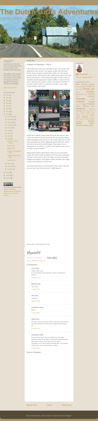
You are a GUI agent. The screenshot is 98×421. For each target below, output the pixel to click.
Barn (78, 84)
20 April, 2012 (35, 328)
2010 (7, 175)
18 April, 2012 (35, 277)
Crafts (89, 86)
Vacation (91, 119)
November (11, 119)
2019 (7, 103)
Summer (85, 117)
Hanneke (80, 98)
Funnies (90, 91)
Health (92, 99)
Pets (84, 111)
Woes (86, 125)
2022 (7, 95)
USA (87, 119)
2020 (7, 100)
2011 (7, 172)
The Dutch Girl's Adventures (49, 12)
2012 (7, 114)
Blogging (91, 84)
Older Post (66, 405)
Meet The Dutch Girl (10, 87)
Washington (79, 121)
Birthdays (34, 260)
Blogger (69, 415)
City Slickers (11, 145)
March (10, 163)
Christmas (83, 86)
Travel (81, 119)
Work (91, 125)
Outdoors (80, 108)
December (11, 116)
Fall (81, 89)
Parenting (79, 111)
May (9, 136)
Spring (78, 117)
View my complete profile (84, 77)
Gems (85, 94)
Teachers (92, 117)
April (9, 139)
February (11, 166)
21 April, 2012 (35, 348)
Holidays (80, 101)
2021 (7, 97)
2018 (7, 106)
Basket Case (11, 148)
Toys (77, 119)
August (10, 127)
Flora (77, 92)
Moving (86, 106)
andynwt (55, 415)
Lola (44, 260)
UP (84, 119)
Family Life (88, 89)
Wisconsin (80, 125)
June (9, 133)
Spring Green (11, 160)
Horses (78, 104)
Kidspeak (90, 104)
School (78, 115)
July (9, 130)
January (10, 169)
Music (92, 106)
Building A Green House (12, 142)
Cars (77, 86)
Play (88, 111)
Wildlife (79, 123)
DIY (93, 86)
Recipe (83, 113)
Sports (92, 115)
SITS (93, 113)
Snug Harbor (85, 115)
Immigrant (83, 104)
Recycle (88, 113)
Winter (91, 123)
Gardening (79, 94)
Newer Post (32, 405)
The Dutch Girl (83, 74)
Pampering (91, 109)
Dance (40, 260)
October (10, 122)
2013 (7, 111)
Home (49, 405)
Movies (78, 106)
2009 (7, 178)
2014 (7, 108)
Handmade (90, 96)
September (11, 125)
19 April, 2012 (35, 313)
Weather (91, 121)
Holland (91, 102)
